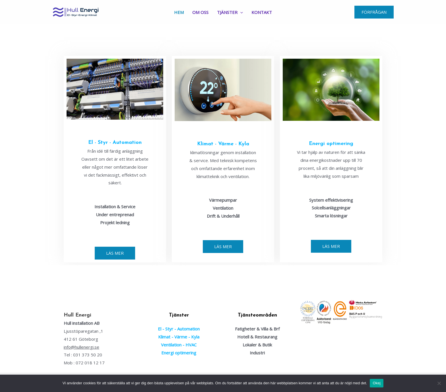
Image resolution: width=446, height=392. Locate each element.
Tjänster (230, 12)
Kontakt (261, 12)
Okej (377, 383)
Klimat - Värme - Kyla (223, 144)
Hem (179, 12)
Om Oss (200, 12)
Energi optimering (331, 143)
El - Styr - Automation (115, 142)
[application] (240, 12)
